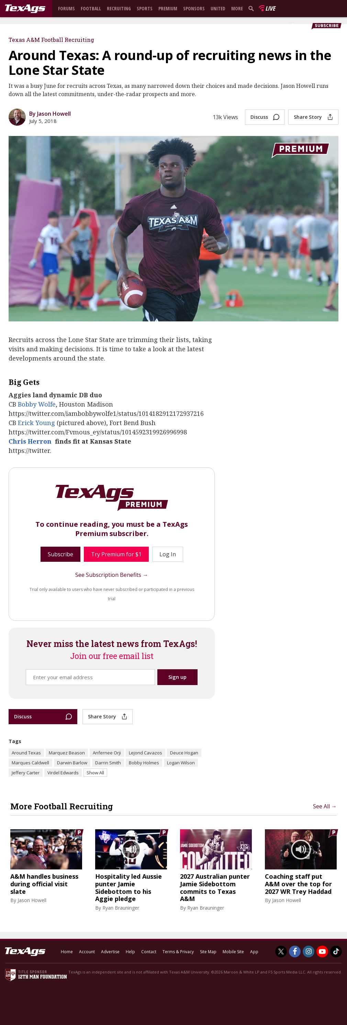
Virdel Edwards (63, 773)
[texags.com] (25, 8)
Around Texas (26, 753)
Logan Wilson (181, 763)
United (218, 8)
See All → (325, 806)
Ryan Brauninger (120, 907)
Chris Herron (30, 441)
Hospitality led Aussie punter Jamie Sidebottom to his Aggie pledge (128, 887)
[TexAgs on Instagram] (308, 951)
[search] (252, 8)
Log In (281, 25)
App (254, 952)
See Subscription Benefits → (111, 575)
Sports (145, 8)
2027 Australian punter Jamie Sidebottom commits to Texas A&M (215, 887)
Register (299, 25)
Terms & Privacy (178, 952)
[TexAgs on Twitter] (281, 951)
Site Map (208, 952)
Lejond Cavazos (145, 753)
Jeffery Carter (26, 773)
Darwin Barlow (72, 763)
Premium (167, 8)
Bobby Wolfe (37, 404)
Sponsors (194, 8)
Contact (148, 952)
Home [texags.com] (67, 952)
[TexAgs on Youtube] (322, 951)
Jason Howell (32, 900)
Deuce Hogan (184, 753)
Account (87, 952)
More (237, 8)
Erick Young (36, 423)
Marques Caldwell (30, 763)
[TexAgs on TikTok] (336, 951)
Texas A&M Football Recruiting (51, 39)
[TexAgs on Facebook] (295, 951)
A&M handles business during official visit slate (44, 884)
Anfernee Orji (107, 753)
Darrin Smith (108, 763)
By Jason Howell (50, 113)
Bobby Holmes (144, 763)
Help (130, 952)
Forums (66, 8)
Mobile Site (233, 952)
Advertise (110, 952)
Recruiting (119, 8)
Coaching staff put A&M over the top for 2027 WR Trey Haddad (298, 884)
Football (91, 8)
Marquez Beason (67, 753)
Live (270, 8)
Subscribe (60, 554)
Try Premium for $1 (116, 554)
